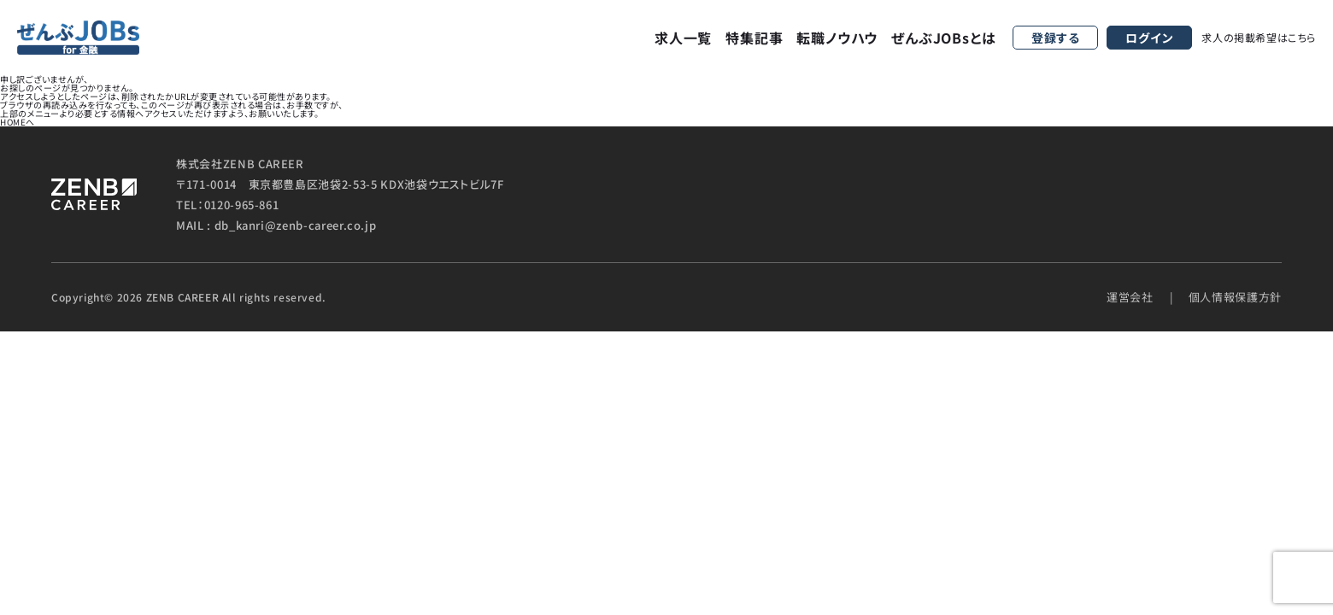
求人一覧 (683, 37)
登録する (1055, 37)
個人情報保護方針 (1235, 297)
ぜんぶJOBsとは (943, 37)
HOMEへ (17, 121)
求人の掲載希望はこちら (1258, 37)
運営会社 (1130, 297)
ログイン (1149, 37)
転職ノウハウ (837, 37)
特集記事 (754, 37)
